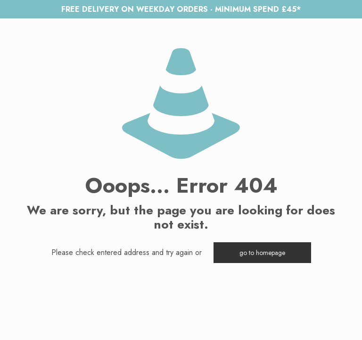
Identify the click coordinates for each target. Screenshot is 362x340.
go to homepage (262, 252)
